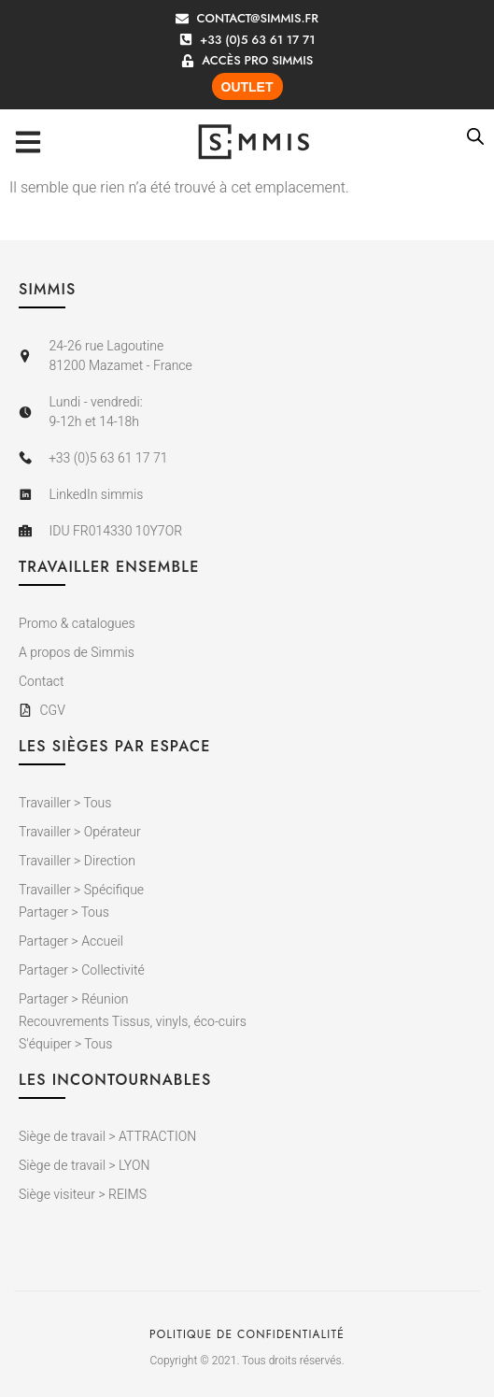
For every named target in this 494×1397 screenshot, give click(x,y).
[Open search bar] (475, 136)
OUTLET (247, 86)
